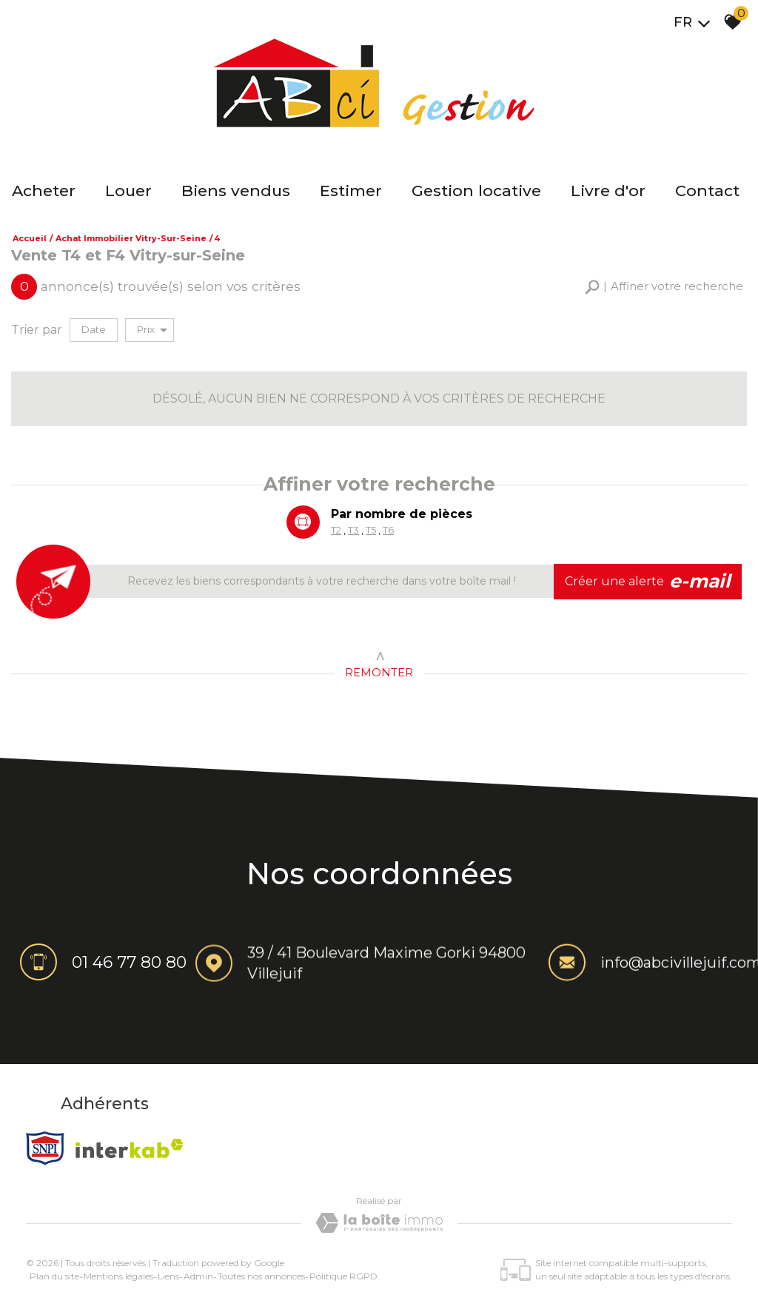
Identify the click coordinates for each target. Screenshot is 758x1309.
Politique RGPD (343, 1276)
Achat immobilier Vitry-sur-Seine (131, 238)
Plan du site (54, 1276)
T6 (387, 531)
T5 (371, 531)
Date (93, 329)
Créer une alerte (648, 582)
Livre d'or (608, 190)
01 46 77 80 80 (129, 964)
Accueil (30, 238)
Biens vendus (235, 190)
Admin (198, 1276)
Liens (168, 1276)
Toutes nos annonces (261, 1276)
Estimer (351, 190)
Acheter (44, 190)
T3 (353, 531)
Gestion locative (476, 190)
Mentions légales (118, 1276)
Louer (128, 190)
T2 (336, 531)
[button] (664, 287)
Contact (707, 190)
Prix (152, 329)
